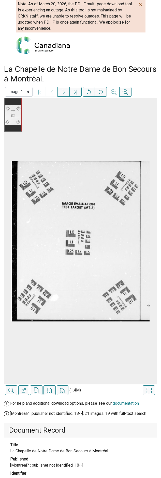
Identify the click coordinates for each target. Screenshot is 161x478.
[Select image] (19, 92)
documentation (126, 403)
